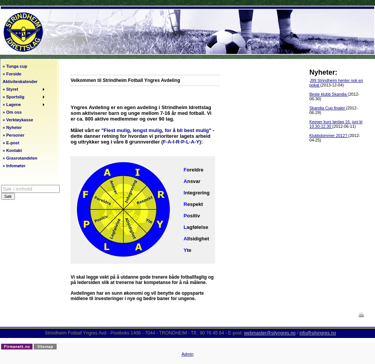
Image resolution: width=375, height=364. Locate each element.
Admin (187, 354)
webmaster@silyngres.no (270, 333)
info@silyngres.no (318, 333)
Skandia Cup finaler (327, 108)
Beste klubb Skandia (328, 94)
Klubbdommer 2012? (328, 135)
